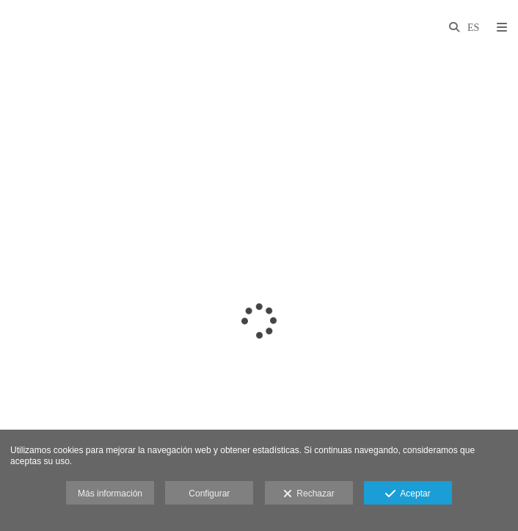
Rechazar (309, 494)
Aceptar (407, 494)
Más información (110, 493)
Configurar (209, 493)
